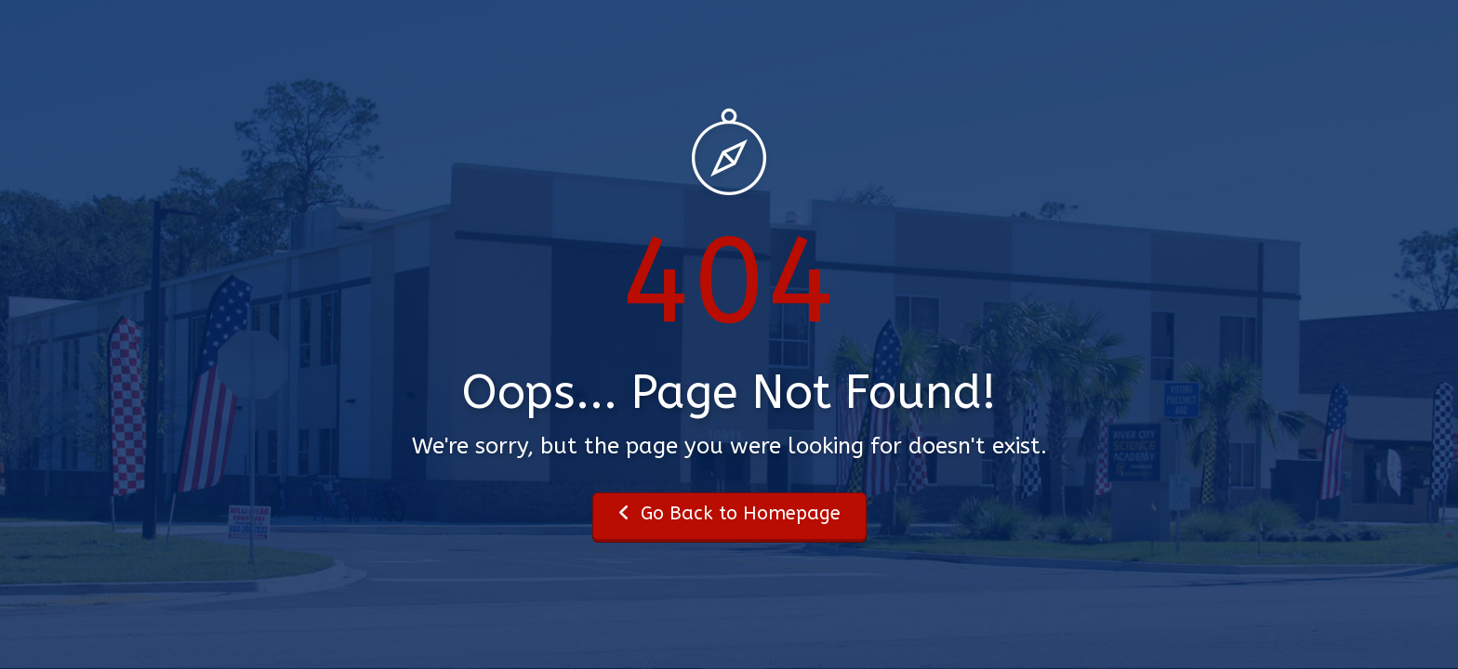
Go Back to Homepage (729, 513)
